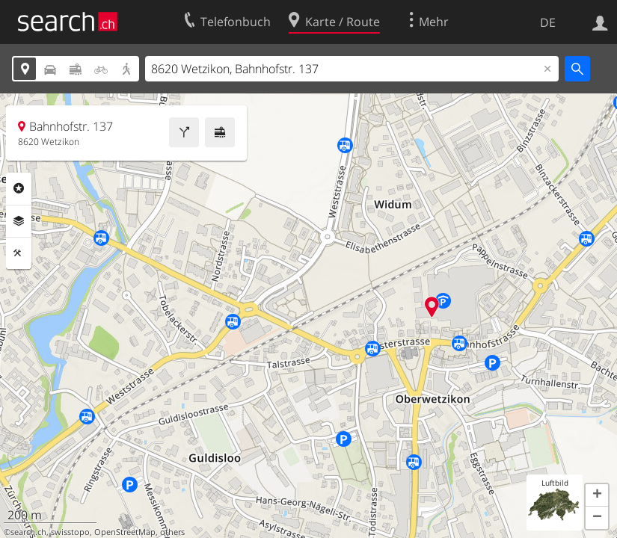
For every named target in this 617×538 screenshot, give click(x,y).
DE (548, 22)
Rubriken (18, 188)
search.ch (28, 532)
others (172, 532)
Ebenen (18, 221)
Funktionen (18, 253)
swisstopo (70, 532)
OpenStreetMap (125, 532)
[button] (597, 495)
